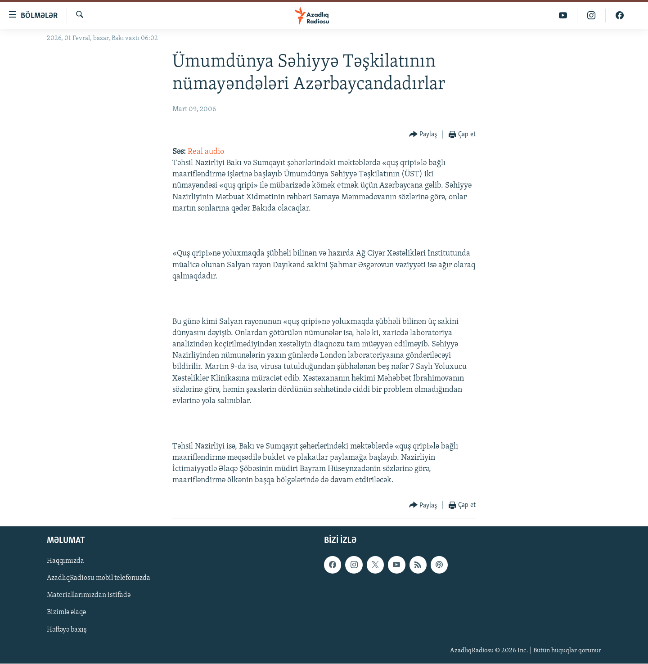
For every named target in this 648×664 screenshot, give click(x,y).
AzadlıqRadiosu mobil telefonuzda (98, 578)
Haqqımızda (65, 561)
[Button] (423, 135)
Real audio (206, 152)
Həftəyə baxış (67, 629)
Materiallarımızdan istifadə (88, 595)
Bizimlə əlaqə (66, 612)
